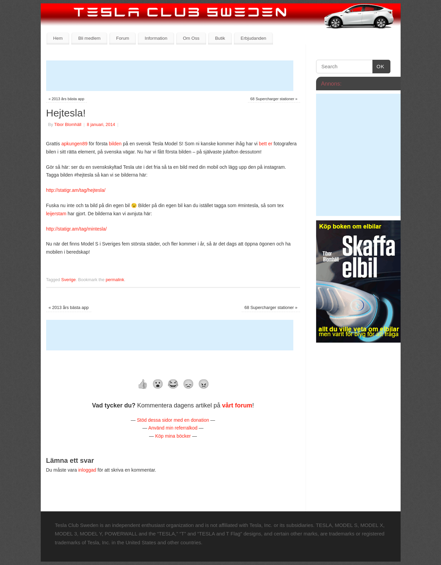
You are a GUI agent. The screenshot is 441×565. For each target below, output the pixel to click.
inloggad (87, 470)
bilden (116, 143)
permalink (115, 279)
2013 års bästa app (66, 99)
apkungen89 (75, 143)
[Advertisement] (169, 75)
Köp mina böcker (173, 436)
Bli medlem (89, 38)
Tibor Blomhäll (67, 124)
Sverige (68, 279)
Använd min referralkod (173, 428)
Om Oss (191, 38)
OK (378, 66)
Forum (122, 38)
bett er (265, 143)
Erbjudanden (253, 38)
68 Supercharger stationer (273, 99)
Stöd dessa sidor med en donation (173, 420)
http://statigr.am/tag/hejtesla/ (76, 190)
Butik (220, 38)
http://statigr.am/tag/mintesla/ (76, 229)
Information (156, 38)
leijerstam (57, 213)
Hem (57, 38)
